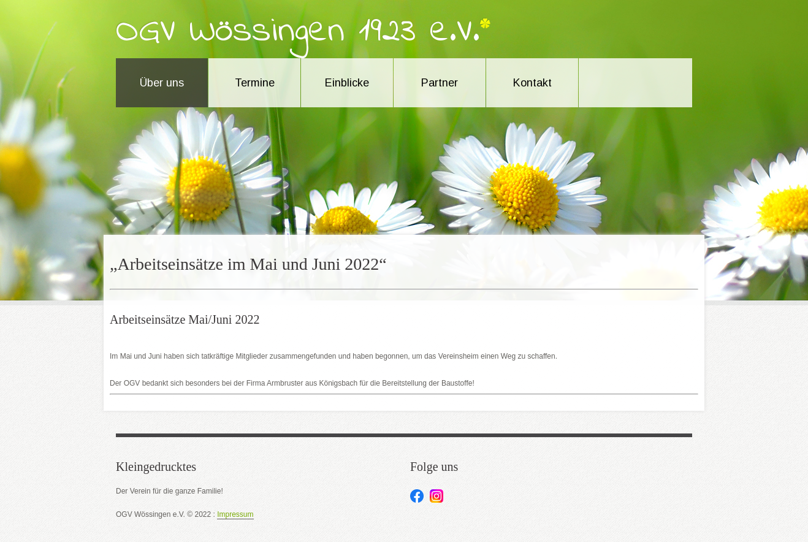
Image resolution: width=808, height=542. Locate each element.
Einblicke (347, 83)
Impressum (235, 514)
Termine (255, 83)
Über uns (162, 83)
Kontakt (532, 83)
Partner (439, 83)
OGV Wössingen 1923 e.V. (298, 32)
